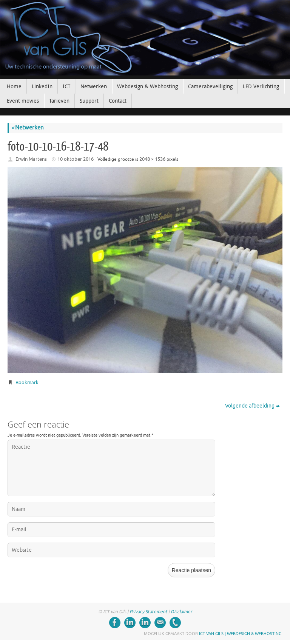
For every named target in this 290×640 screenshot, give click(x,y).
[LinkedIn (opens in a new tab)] (42, 86)
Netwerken (27, 127)
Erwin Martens (31, 159)
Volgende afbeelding (252, 406)
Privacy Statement (148, 612)
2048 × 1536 (152, 159)
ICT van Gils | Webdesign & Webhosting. (240, 633)
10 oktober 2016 (75, 159)
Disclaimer (181, 612)
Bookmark (27, 382)
